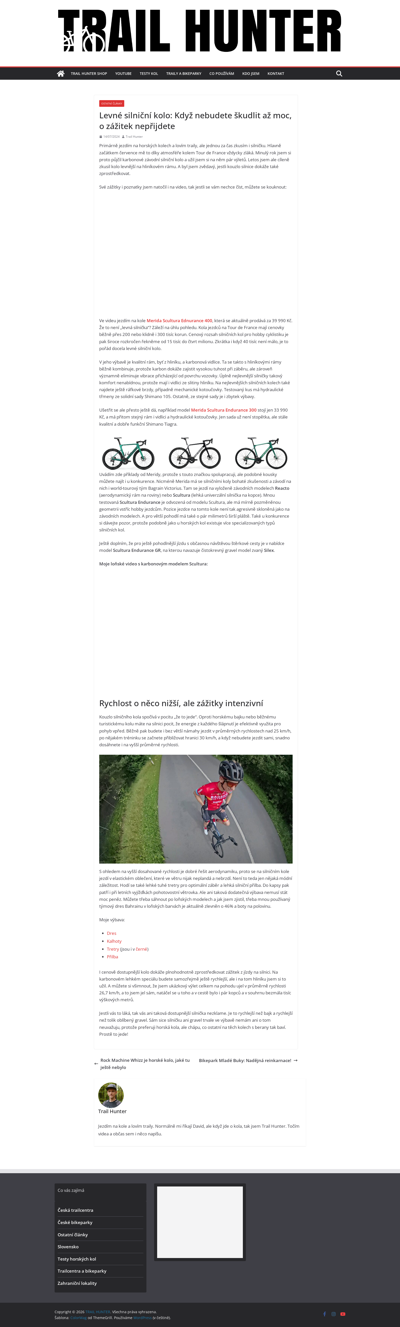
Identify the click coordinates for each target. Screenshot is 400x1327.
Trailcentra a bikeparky (82, 1271)
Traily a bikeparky (183, 73)
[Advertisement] (200, 1222)
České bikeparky (75, 1222)
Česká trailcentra (75, 1210)
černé (141, 949)
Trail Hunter (134, 136)
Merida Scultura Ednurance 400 (179, 320)
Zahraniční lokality (77, 1283)
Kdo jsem (250, 73)
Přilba (112, 957)
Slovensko (68, 1247)
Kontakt (276, 73)
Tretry (113, 949)
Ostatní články (111, 103)
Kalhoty (114, 941)
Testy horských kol (77, 1259)
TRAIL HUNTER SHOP (89, 73)
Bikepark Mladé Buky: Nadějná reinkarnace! (248, 1060)
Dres (111, 933)
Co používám (221, 73)
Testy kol (149, 73)
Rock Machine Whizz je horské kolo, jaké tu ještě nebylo (142, 1063)
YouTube (123, 73)
